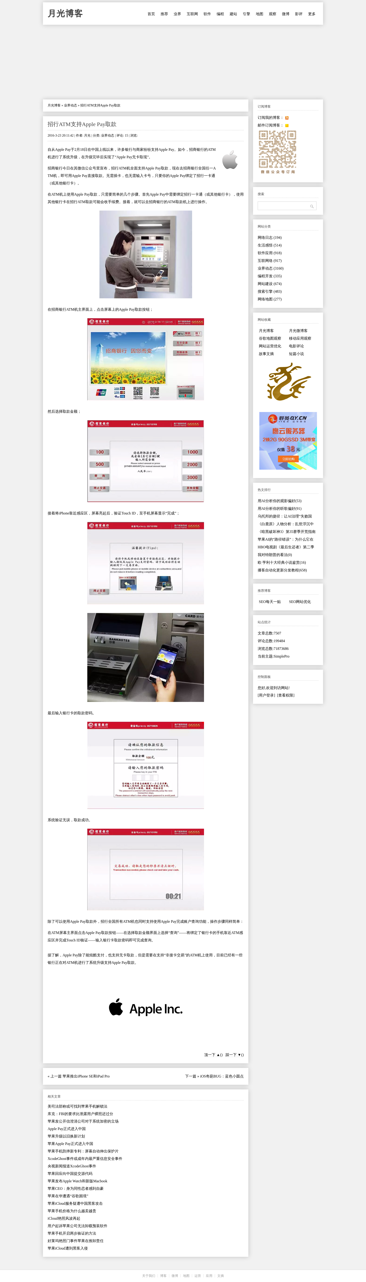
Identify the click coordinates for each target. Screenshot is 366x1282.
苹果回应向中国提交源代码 (70, 1174)
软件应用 (270, 253)
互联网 (192, 14)
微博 (285, 14)
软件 (207, 14)
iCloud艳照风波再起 (64, 1218)
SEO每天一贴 (270, 602)
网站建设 (270, 284)
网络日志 (270, 237)
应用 (209, 1276)
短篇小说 (296, 354)
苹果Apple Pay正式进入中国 (70, 1144)
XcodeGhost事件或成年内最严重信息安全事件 (85, 1159)
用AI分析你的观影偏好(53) (280, 501)
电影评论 (296, 346)
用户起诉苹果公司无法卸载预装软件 (77, 1226)
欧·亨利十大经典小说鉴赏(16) (282, 562)
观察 (272, 14)
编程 (220, 14)
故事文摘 (266, 354)
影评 (299, 14)
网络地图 (270, 299)
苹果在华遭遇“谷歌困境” (68, 1196)
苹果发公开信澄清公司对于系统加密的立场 (83, 1121)
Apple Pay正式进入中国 (67, 1129)
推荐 (164, 14)
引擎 (246, 14)
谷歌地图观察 (270, 338)
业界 (177, 14)
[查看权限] (286, 695)
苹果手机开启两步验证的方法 (72, 1233)
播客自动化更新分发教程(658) (282, 570)
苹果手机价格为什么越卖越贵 (72, 1211)
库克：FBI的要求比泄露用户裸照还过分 (80, 1114)
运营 (197, 1276)
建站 (233, 14)
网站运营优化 (270, 346)
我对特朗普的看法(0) (275, 555)
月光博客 (65, 13)
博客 (163, 1276)
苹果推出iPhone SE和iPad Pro (86, 1076)
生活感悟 (270, 245)
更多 (312, 14)
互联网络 (270, 261)
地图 (259, 14)
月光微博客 (298, 331)
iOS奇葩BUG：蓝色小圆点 (222, 1076)
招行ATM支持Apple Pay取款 (82, 124)
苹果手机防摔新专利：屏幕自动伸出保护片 (83, 1151)
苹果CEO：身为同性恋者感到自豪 (76, 1188)
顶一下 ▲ (212, 1055)
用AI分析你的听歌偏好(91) (280, 509)
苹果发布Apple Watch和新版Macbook (77, 1181)
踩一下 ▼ (233, 1055)
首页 (151, 14)
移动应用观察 (300, 338)
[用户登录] (266, 695)
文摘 (220, 1276)
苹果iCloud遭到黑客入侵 (68, 1248)
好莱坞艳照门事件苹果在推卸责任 (76, 1241)
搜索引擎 (270, 291)
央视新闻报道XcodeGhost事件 (72, 1166)
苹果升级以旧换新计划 (66, 1136)
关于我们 (148, 1276)
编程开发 (270, 276)
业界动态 (70, 105)
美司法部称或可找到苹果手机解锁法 (77, 1106)
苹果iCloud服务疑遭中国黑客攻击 (75, 1203)
